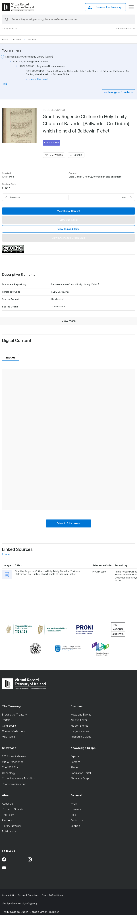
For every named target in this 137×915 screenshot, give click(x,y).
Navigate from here (120, 92)
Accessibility (9, 895)
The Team (8, 814)
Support (75, 825)
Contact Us (77, 820)
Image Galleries (79, 731)
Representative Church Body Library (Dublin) (29, 56)
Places (74, 767)
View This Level (39, 79)
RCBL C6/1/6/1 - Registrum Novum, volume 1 (43, 66)
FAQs (73, 803)
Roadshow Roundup (14, 784)
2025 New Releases (14, 756)
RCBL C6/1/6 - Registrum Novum (30, 61)
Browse (17, 39)
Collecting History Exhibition (18, 778)
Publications (9, 831)
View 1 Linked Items (68, 228)
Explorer (75, 756)
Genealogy (8, 773)
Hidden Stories (79, 725)
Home (5, 39)
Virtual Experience (13, 762)
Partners (7, 820)
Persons (75, 762)
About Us (7, 803)
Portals (6, 720)
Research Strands (12, 809)
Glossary (75, 809)
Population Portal (80, 773)
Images (10, 357)
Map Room (8, 736)
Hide (4, 83)
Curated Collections (14, 731)
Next (124, 197)
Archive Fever (78, 720)
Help (73, 814)
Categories (9, 28)
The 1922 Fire (10, 767)
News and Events (80, 714)
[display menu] (131, 7)
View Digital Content (68, 210)
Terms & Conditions (28, 895)
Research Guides (80, 736)
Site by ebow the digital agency (19, 903)
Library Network (11, 825)
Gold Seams (9, 725)
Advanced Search (125, 28)
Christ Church (51, 142)
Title (19, 565)
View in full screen (68, 523)
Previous (15, 197)
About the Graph (80, 778)
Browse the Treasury (14, 714)
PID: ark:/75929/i (54, 155)
